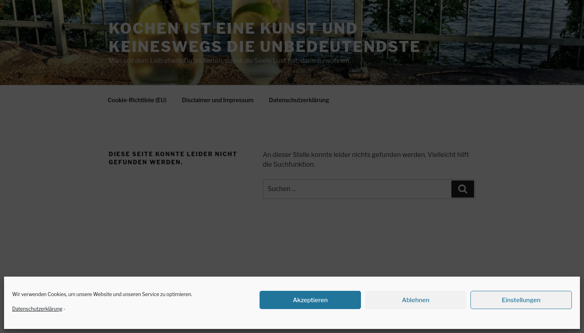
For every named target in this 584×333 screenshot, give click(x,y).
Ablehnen (415, 300)
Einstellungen (521, 300)
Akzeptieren (310, 300)
